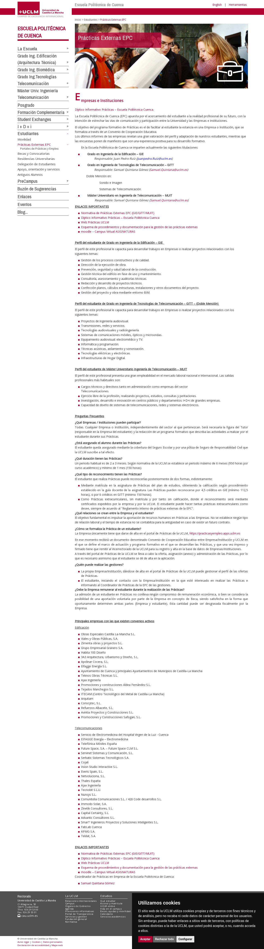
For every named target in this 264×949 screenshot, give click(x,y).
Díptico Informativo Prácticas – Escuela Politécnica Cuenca (120, 218)
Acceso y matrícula (111, 903)
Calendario (106, 913)
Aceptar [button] (145, 939)
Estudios (106, 896)
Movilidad (24, 139)
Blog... (23, 212)
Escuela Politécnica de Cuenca (99, 4)
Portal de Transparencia (79, 913)
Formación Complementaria (41, 112)
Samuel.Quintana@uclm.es (168, 170)
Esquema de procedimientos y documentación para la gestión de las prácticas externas (139, 227)
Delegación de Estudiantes (36, 164)
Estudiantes (28, 133)
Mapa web (57, 945)
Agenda (69, 908)
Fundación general (76, 919)
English (217, 5)
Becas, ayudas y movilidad (115, 911)
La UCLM (71, 896)
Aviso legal (23, 941)
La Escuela (27, 49)
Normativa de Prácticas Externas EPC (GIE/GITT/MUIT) (117, 213)
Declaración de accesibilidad (33, 945)
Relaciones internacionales (81, 900)
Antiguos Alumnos (30, 174)
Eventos (25, 204)
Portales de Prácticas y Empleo (39, 148)
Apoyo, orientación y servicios (39, 169)
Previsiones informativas (79, 911)
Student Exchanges (34, 119)
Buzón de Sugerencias (37, 189)
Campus (69, 903)
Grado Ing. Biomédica (36, 70)
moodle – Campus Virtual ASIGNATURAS (108, 231)
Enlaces (25, 196)
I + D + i (25, 126)
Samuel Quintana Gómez (97, 883)
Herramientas (238, 5)
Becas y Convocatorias (34, 153)
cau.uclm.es (28, 916)
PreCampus (28, 181)
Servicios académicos (112, 916)
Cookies (36, 941)
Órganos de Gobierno (78, 906)
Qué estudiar (108, 900)
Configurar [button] (185, 939)
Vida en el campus (111, 908)
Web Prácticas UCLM (95, 222)
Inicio (78, 19)
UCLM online (107, 906)
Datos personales (52, 941)
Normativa (71, 921)
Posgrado (26, 105)
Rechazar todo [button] (164, 939)
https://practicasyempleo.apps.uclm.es (215, 533)
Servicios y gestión (76, 916)
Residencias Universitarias (36, 159)
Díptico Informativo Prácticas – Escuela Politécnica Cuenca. (114, 109)
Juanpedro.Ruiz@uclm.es (154, 159)
